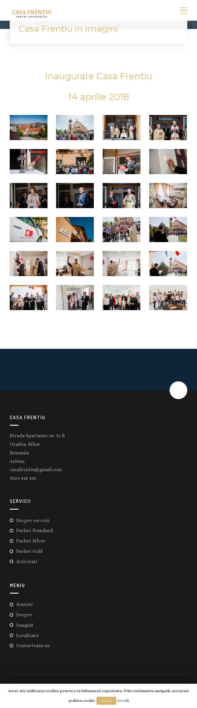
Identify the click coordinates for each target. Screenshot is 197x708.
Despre (24, 615)
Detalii (123, 700)
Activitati (26, 561)
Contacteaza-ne (33, 645)
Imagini (24, 625)
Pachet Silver (30, 541)
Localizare (27, 635)
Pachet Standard (34, 530)
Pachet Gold (29, 551)
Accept (106, 701)
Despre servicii (33, 520)
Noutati (24, 604)
